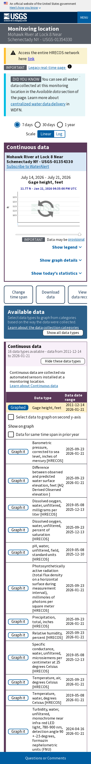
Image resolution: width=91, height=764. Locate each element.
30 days (48, 124)
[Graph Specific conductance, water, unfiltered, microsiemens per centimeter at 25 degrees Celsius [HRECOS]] (19, 657)
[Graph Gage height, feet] (19, 407)
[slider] (79, 233)
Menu (84, 17)
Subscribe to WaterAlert (28, 166)
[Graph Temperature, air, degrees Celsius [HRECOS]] (19, 681)
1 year (70, 124)
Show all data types (63, 332)
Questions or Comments (45, 758)
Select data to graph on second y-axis (48, 417)
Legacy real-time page (47, 67)
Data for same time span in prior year (47, 434)
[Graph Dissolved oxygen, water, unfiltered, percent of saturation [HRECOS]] (19, 529)
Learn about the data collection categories (43, 327)
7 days (27, 124)
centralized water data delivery (38, 104)
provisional (76, 239)
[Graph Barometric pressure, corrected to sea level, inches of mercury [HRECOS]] (19, 451)
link (31, 58)
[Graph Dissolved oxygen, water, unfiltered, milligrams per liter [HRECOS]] (19, 507)
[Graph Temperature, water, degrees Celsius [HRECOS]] (19, 697)
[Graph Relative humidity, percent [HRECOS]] (19, 634)
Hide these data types (63, 361)
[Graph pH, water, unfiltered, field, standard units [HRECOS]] (19, 552)
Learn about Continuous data (34, 385)
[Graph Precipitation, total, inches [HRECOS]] (19, 621)
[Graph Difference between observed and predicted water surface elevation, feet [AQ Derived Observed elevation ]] (19, 480)
